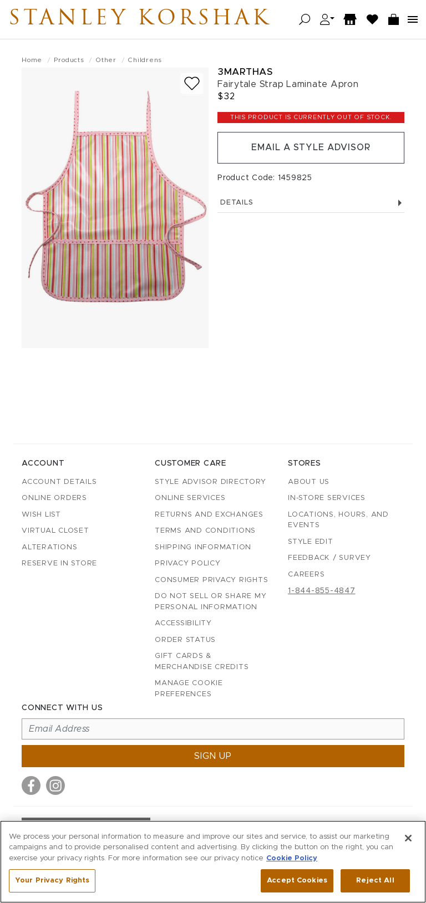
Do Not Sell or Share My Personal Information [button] (210, 602)
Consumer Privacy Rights (211, 580)
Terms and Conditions (205, 530)
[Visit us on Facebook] (31, 785)
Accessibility (183, 623)
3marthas (244, 71)
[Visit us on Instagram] (55, 785)
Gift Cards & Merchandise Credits (201, 661)
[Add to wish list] (192, 83)
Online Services (190, 498)
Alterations (49, 547)
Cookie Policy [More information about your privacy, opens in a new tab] (291, 858)
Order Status (185, 640)
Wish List (41, 514)
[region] (213, 861)
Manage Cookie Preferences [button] (189, 689)
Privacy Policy (188, 563)
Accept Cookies (297, 880)
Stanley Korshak (143, 19)
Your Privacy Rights (52, 880)
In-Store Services (327, 498)
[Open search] (305, 19)
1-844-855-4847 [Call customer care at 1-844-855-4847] (322, 591)
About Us (308, 482)
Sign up (213, 756)
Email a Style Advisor (311, 148)
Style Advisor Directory (210, 482)
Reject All (375, 880)
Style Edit (310, 541)
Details (311, 203)
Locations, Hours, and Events (338, 520)
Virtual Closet (55, 530)
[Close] (408, 838)
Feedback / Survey (329, 558)
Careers (306, 574)
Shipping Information (203, 547)
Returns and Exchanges (209, 514)
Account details (59, 482)
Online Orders (54, 498)
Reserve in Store (59, 563)
